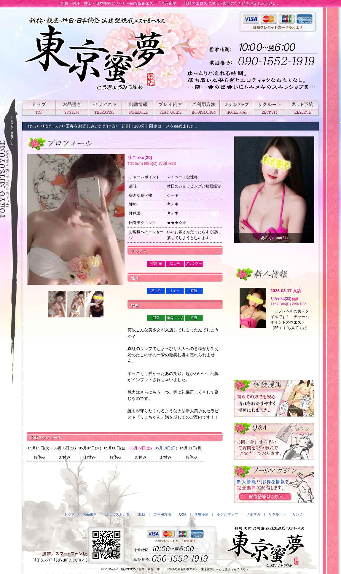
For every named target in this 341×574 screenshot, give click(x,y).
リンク (297, 514)
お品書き (71, 107)
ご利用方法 (203, 107)
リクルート (269, 107)
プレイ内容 (170, 107)
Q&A (183, 514)
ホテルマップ (236, 107)
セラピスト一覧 (104, 107)
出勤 (137, 107)
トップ (38, 107)
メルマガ (253, 514)
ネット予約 (302, 107)
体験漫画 (201, 514)
